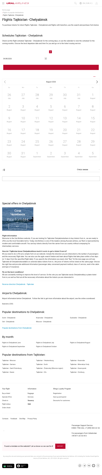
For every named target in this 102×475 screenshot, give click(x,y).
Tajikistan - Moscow (9, 360)
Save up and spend (59, 397)
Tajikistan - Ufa (41, 372)
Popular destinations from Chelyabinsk (17, 328)
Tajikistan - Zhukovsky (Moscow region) (49, 368)
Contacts (5, 419)
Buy (17, 226)
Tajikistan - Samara (8, 364)
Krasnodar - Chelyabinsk (44, 318)
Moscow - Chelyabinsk (43, 322)
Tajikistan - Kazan (8, 372)
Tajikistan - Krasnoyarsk (78, 368)
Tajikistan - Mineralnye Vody (79, 364)
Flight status (6, 404)
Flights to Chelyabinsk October (46, 346)
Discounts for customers (61, 400)
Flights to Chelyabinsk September (13, 346)
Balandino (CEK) (7, 304)
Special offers (7, 397)
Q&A (29, 404)
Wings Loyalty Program (62, 389)
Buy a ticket (6, 393)
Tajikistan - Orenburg (77, 372)
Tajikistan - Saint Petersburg (11, 368)
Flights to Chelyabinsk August (80, 342)
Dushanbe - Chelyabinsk (78, 318)
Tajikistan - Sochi (42, 364)
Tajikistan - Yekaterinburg (45, 360)
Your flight (6, 389)
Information (32, 389)
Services (31, 397)
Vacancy (31, 400)
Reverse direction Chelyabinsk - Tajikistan (18, 284)
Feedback (14, 419)
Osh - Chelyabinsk (8, 322)
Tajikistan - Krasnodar (77, 360)
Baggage (31, 393)
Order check (6, 407)
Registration (57, 393)
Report (60, 446)
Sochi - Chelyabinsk (8, 318)
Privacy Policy (32, 419)
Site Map (22, 419)
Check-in (5, 400)
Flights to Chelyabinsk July (45, 342)
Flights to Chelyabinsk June (11, 342)
